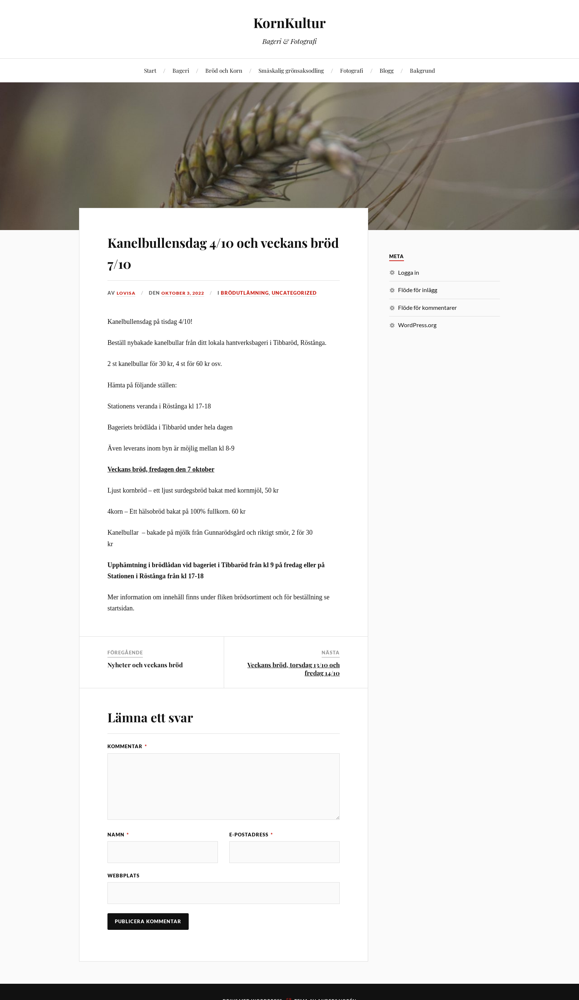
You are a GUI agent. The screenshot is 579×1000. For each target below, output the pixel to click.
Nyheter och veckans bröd (145, 665)
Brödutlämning (249, 293)
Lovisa (126, 293)
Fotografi (351, 70)
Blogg (387, 70)
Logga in (408, 272)
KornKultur (290, 22)
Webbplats (123, 876)
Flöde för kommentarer (427, 307)
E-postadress (251, 835)
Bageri (180, 70)
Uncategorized (298, 293)
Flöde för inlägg (417, 289)
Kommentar (127, 746)
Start (150, 70)
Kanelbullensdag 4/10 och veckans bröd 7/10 (203, 251)
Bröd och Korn (223, 70)
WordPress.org (417, 324)
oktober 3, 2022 (185, 293)
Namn (118, 835)
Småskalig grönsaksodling (291, 70)
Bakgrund (422, 70)
